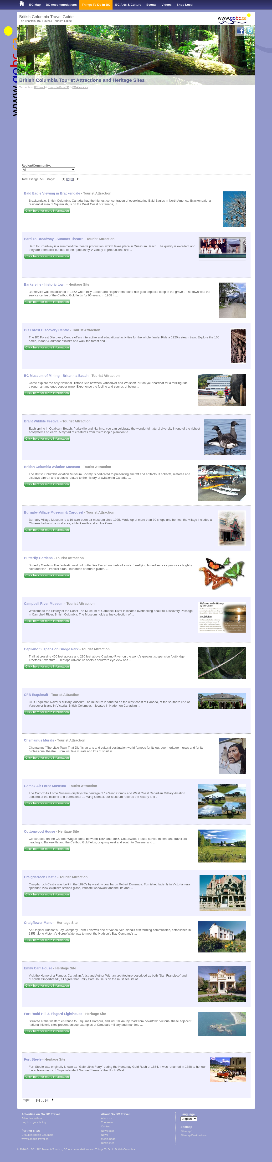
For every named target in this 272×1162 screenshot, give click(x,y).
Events (151, 4)
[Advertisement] (136, 125)
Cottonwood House (39, 831)
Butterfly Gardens (38, 558)
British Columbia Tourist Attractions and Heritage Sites (82, 80)
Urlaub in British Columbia (37, 1134)
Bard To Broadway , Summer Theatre (53, 239)
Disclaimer (107, 1142)
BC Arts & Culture (128, 4)
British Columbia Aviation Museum (52, 467)
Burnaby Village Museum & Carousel (53, 512)
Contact (106, 1126)
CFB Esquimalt (36, 695)
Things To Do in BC (96, 4)
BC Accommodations (61, 4)
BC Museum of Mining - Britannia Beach (56, 376)
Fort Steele (33, 1059)
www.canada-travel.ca (35, 1138)
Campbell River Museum (44, 603)
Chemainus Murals (39, 740)
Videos (167, 4)
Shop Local (185, 4)
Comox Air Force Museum (45, 786)
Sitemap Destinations (193, 1135)
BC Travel (39, 87)
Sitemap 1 (186, 1131)
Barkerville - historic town (45, 284)
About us (106, 1118)
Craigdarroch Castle (40, 877)
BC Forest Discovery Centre (46, 330)
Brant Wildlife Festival (42, 421)
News (104, 1134)
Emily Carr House (38, 968)
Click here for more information (47, 210)
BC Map (35, 4)
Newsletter (107, 1130)
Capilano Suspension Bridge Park (51, 649)
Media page (108, 1138)
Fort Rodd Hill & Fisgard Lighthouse (53, 1014)
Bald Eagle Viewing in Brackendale (52, 193)
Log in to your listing (34, 1122)
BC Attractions (80, 87)
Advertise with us (32, 1118)
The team (107, 1122)
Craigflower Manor (39, 923)
